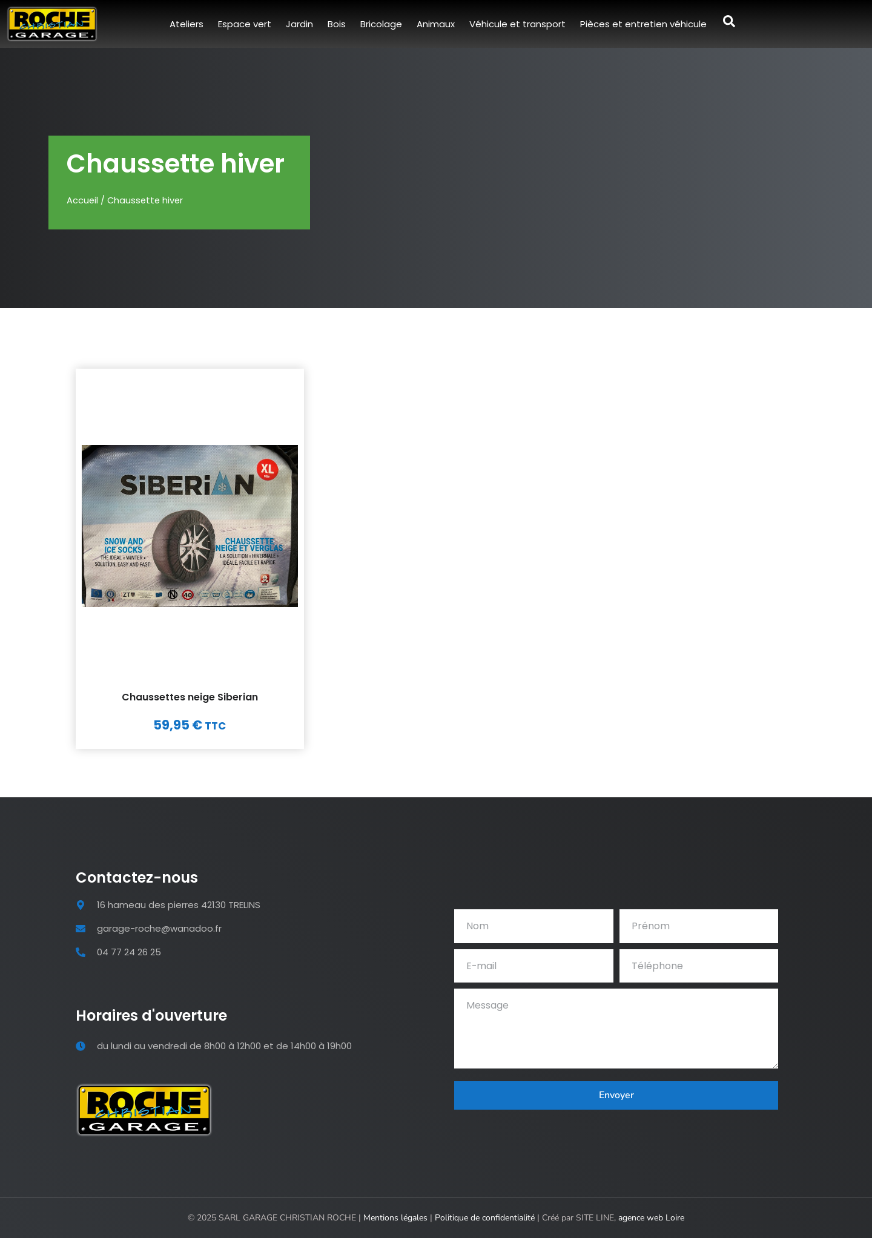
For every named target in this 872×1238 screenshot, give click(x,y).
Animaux (436, 24)
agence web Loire (651, 1217)
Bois (337, 24)
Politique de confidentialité (485, 1217)
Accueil (82, 200)
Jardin (299, 24)
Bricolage (381, 24)
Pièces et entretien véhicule (643, 24)
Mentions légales (395, 1217)
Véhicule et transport (517, 24)
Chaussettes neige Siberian (190, 697)
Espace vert (244, 24)
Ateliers (186, 24)
